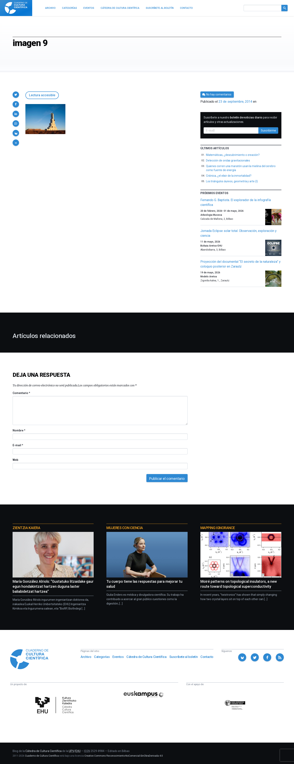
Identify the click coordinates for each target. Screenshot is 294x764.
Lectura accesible (42, 95)
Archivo (86, 657)
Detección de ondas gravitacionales (228, 160)
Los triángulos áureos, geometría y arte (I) (232, 181)
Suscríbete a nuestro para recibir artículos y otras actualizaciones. (240, 119)
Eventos (118, 657)
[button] (16, 94)
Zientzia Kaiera (26, 528)
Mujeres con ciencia (124, 528)
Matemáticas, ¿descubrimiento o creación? (233, 154)
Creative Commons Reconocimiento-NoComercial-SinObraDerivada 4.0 (123, 755)
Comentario (21, 393)
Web (15, 459)
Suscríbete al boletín (183, 657)
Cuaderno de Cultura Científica (42, 755)
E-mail (18, 445)
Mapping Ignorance (217, 528)
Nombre (19, 430)
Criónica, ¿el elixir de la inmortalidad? (228, 175)
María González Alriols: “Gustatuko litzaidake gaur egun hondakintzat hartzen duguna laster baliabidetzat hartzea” (53, 586)
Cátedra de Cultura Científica (146, 657)
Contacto (206, 657)
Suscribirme (268, 130)
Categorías (102, 657)
